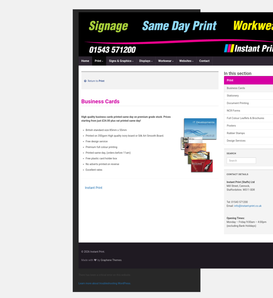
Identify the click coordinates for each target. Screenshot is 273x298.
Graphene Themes (111, 260)
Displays (146, 61)
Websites (186, 61)
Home (85, 61)
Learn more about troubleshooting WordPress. (105, 283)
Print (99, 61)
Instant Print (93, 188)
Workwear (166, 61)
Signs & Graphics (121, 61)
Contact (204, 61)
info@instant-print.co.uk (247, 205)
